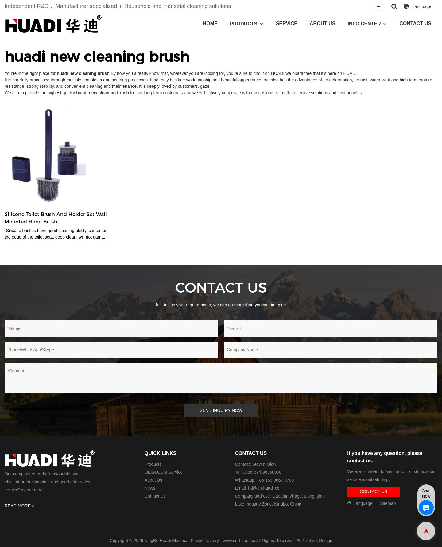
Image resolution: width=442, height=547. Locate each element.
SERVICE (286, 23)
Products (153, 464)
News (150, 488)
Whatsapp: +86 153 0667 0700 (264, 480)
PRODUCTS (244, 23)
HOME (210, 23)
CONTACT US (415, 23)
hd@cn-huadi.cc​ (263, 488)
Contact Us (155, 496)
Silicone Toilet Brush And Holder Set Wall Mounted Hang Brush (56, 218)
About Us (153, 480)
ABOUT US (322, 23)
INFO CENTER (364, 23)
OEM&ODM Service (164, 472)
